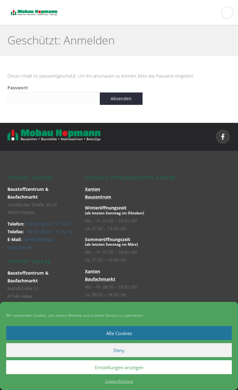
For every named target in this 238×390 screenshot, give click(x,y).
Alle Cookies (119, 333)
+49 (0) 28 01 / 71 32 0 (48, 224)
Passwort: (53, 95)
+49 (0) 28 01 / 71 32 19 (49, 232)
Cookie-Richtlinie (119, 381)
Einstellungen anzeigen (119, 367)
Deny (119, 350)
